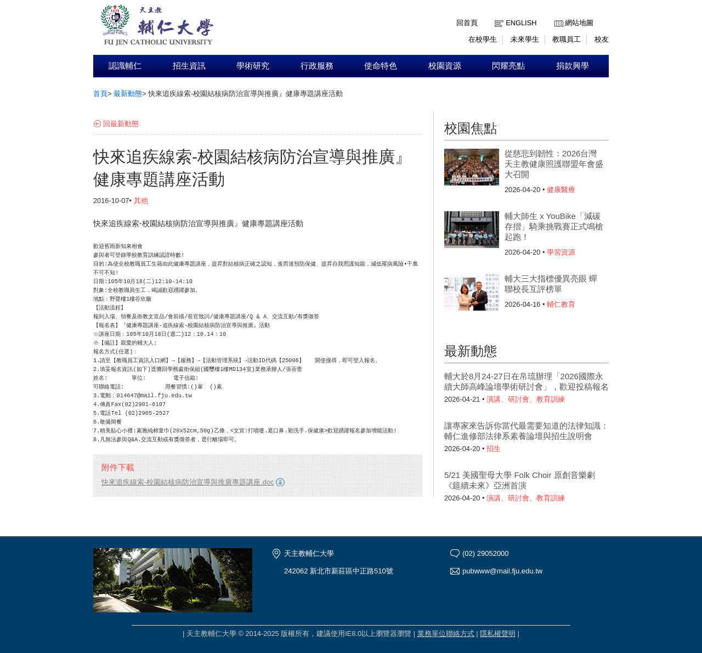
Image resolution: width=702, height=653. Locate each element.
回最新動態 (121, 124)
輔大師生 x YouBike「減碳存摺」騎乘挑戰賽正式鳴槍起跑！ (554, 226)
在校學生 (482, 39)
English (521, 23)
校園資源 (444, 65)
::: (557, 14)
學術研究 (252, 65)
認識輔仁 (125, 65)
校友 (602, 39)
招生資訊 (189, 65)
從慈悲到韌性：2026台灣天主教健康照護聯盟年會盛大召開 (554, 164)
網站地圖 (579, 23)
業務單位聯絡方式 (445, 633)
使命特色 (380, 65)
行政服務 (317, 65)
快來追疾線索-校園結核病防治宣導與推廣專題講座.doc (187, 482)
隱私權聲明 (498, 633)
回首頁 (467, 23)
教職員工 (566, 39)
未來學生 (525, 39)
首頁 (100, 93)
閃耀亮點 (508, 65)
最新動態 (128, 93)
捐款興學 (572, 65)
